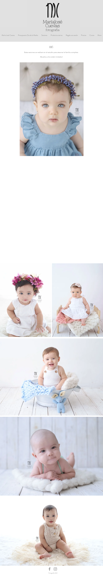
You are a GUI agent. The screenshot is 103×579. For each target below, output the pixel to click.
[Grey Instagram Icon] (55, 569)
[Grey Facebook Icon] (49, 569)
